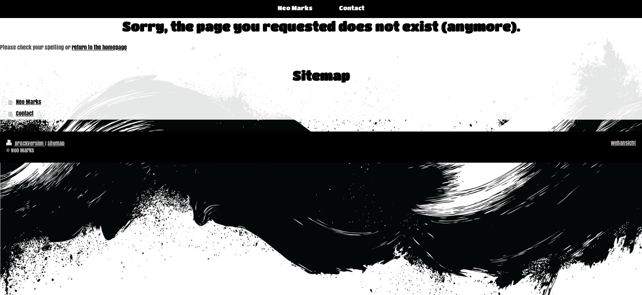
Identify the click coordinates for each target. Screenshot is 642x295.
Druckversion (25, 143)
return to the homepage (99, 47)
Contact (25, 113)
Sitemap (56, 143)
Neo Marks (28, 102)
